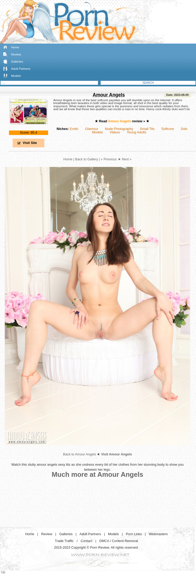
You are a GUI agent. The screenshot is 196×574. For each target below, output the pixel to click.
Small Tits (147, 129)
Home (15, 47)
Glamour (91, 129)
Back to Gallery (86, 159)
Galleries (17, 61)
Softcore (167, 129)
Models (16, 75)
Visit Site (30, 143)
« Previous (109, 159)
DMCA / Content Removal (118, 541)
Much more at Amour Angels (97, 474)
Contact (86, 541)
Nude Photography (119, 129)
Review (16, 54)
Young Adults (136, 132)
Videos (115, 132)
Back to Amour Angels (79, 454)
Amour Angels (109, 94)
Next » (127, 159)
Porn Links (134, 534)
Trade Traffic (64, 541)
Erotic (74, 129)
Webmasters (158, 534)
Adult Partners (20, 68)
